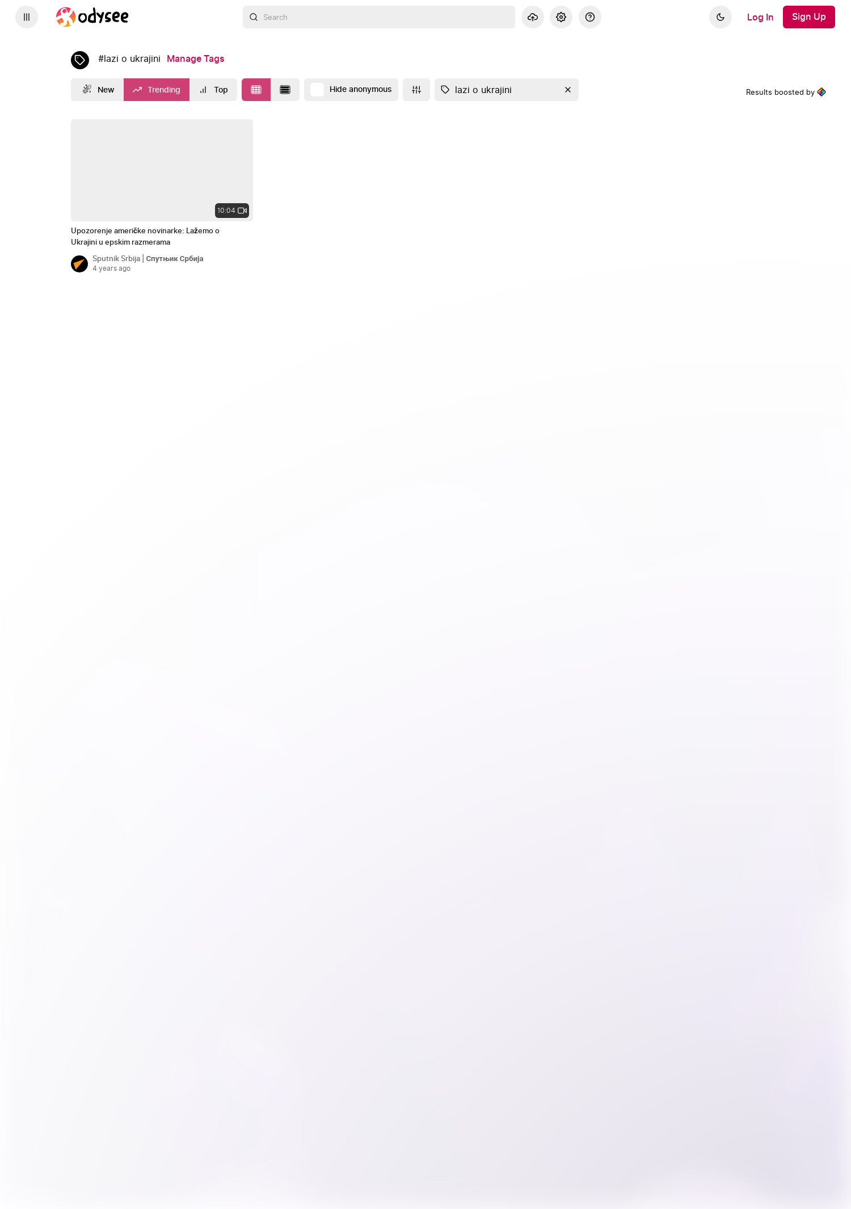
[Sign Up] (809, 17)
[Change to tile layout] (256, 89)
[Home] (92, 17)
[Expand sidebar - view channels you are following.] (26, 17)
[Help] (590, 17)
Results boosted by (786, 92)
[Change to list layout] (285, 89)
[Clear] (567, 89)
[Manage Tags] (196, 59)
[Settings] (561, 17)
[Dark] (720, 17)
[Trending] (157, 89)
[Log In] (760, 17)
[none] (162, 170)
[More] (416, 89)
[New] (97, 89)
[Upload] (532, 17)
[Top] (213, 89)
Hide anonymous (361, 90)
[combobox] (379, 17)
